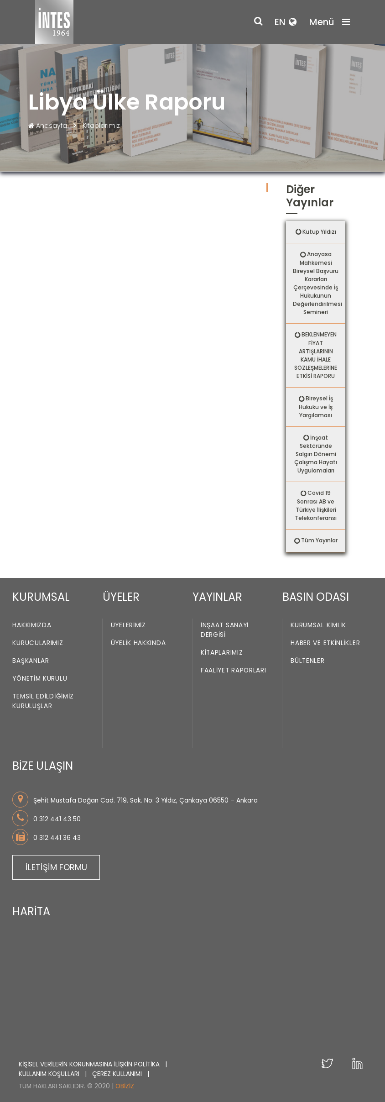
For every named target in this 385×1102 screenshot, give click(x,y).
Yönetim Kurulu (39, 679)
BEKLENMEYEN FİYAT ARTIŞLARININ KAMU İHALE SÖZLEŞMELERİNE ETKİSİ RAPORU (315, 355)
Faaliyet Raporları (233, 670)
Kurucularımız (37, 643)
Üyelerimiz (128, 625)
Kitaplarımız (101, 125)
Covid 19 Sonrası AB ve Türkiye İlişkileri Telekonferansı (316, 505)
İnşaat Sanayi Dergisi (225, 630)
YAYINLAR (217, 596)
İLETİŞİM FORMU (56, 867)
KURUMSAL (41, 596)
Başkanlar (30, 661)
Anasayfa (48, 125)
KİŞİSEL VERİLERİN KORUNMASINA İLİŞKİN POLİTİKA (90, 1064)
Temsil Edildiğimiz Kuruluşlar (43, 702)
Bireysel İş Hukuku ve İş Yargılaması (316, 406)
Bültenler (307, 661)
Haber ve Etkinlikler (325, 643)
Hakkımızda (31, 625)
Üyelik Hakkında (138, 643)
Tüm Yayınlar (319, 540)
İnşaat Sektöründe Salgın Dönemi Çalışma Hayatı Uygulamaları (315, 454)
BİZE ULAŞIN (42, 765)
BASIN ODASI (315, 596)
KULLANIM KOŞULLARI (50, 1074)
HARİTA (31, 911)
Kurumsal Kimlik (318, 625)
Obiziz (124, 1086)
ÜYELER (121, 596)
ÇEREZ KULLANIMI (118, 1074)
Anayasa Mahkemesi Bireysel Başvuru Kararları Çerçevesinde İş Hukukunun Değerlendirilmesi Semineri (317, 283)
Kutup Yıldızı (319, 232)
